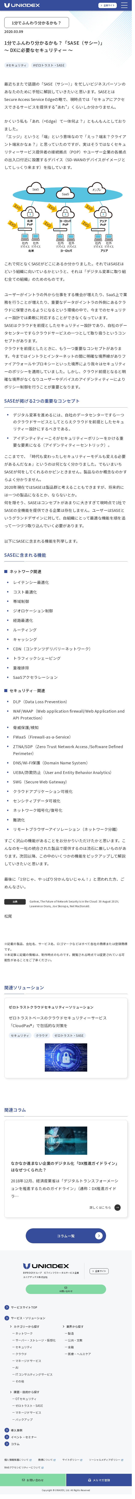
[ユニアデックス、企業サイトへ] (107, 5)
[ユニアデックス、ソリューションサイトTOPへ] (22, 5)
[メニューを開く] (124, 5)
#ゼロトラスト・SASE (48, 65)
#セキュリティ (16, 65)
